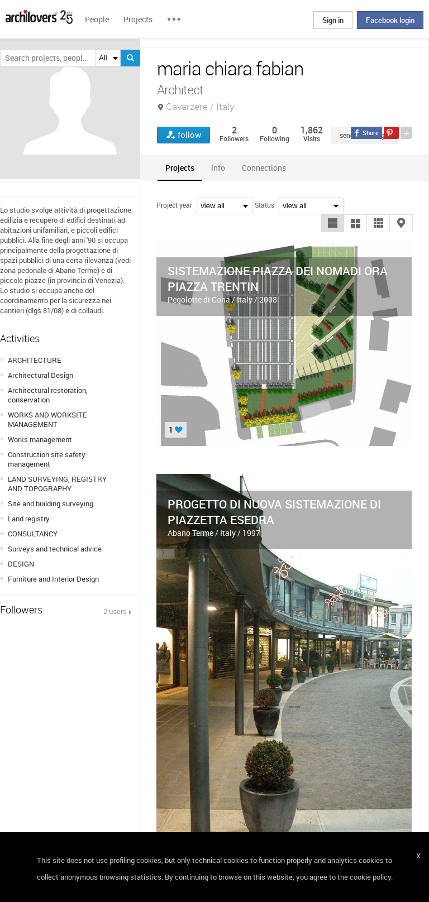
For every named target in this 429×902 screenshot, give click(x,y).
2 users (115, 611)
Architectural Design (40, 375)
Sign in (333, 20)
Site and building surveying (50, 503)
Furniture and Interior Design (53, 579)
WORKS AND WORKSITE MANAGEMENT (47, 419)
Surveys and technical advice (55, 549)
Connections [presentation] (264, 167)
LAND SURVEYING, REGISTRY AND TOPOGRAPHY (57, 483)
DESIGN (21, 564)
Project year (174, 204)
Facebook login (390, 20)
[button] (332, 223)
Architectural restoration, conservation (48, 395)
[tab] (180, 168)
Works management (40, 439)
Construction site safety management (46, 459)
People (97, 19)
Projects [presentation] (179, 167)
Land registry (29, 519)
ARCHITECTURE (34, 360)
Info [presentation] (218, 167)
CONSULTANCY (33, 534)
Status (264, 204)
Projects (137, 19)
